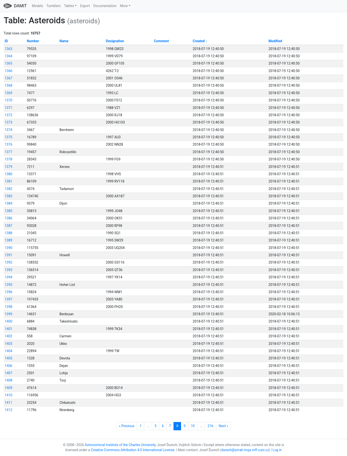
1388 (8, 233)
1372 (8, 115)
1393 (8, 270)
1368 (8, 85)
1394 (8, 277)
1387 (8, 226)
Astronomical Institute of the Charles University (120, 445)
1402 (8, 336)
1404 (8, 351)
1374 (8, 130)
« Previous (126, 426)
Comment (161, 41)
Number (33, 41)
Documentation (105, 6)
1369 (8, 93)
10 (193, 426)
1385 (8, 211)
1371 (8, 108)
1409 (8, 388)
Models (37, 6)
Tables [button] (69, 6)
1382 (8, 189)
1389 (8, 240)
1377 (8, 152)
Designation (115, 41)
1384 (8, 203)
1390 (8, 248)
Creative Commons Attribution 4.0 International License (132, 450)
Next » (223, 426)
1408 (8, 380)
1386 (8, 218)
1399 (8, 314)
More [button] (124, 6)
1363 (8, 49)
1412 (8, 410)
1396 (8, 292)
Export (85, 6)
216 (211, 426)
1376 (8, 144)
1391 (8, 255)
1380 (8, 174)
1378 (8, 159)
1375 (8, 137)
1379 (8, 167)
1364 (8, 56)
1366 (8, 71)
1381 (8, 181)
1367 (8, 78)
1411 (8, 403)
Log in (277, 450)
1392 (8, 262)
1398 (8, 307)
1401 (8, 329)
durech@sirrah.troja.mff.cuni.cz (245, 450)
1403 (8, 344)
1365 (8, 63)
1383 (8, 196)
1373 (8, 122)
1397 (8, 299)
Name (63, 41)
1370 (8, 100)
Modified (275, 41)
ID (6, 41)
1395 (8, 285)
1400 (8, 321)
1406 (8, 366)
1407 (8, 373)
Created (199, 41)
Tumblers (53, 6)
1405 (8, 358)
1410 (8, 395)
